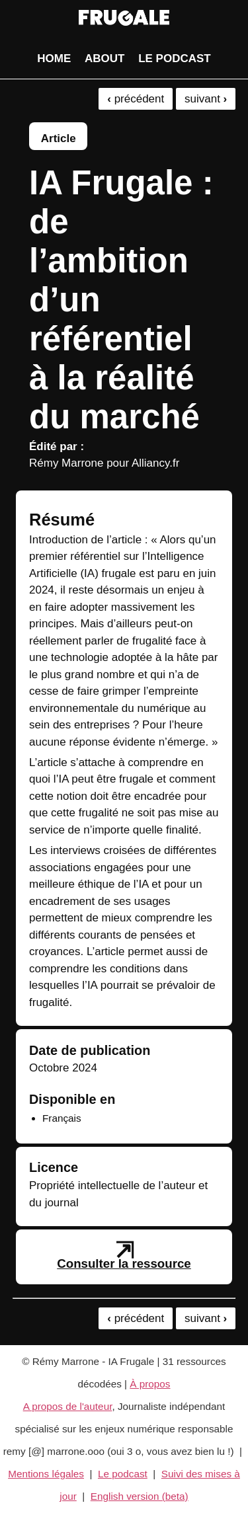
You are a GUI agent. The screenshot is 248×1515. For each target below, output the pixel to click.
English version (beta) (139, 1496)
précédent (135, 99)
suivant (206, 99)
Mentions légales (46, 1473)
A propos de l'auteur (67, 1406)
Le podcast (174, 58)
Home (54, 58)
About (104, 58)
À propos (150, 1383)
